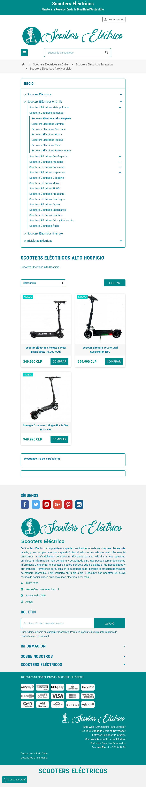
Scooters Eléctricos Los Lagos (47, 199)
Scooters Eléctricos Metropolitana (49, 107)
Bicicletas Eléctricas (39, 240)
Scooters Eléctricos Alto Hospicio (51, 118)
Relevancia (29, 282)
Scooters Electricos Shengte (45, 233)
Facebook (25, 504)
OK (109, 623)
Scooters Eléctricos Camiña (48, 123)
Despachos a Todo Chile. (34, 753)
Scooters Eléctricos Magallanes (47, 209)
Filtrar (114, 283)
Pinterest (68, 504)
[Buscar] (77, 52)
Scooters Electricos (39, 94)
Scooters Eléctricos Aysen (44, 204)
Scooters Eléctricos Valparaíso (47, 172)
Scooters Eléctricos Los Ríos (46, 215)
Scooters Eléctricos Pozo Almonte (51, 150)
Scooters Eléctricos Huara (47, 134)
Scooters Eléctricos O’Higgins (46, 177)
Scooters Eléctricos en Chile (44, 101)
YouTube (47, 504)
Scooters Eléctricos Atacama (46, 161)
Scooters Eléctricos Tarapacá (46, 112)
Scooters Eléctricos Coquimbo (46, 167)
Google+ (57, 504)
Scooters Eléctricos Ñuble (44, 225)
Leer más (83, 577)
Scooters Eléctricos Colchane (49, 129)
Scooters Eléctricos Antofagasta (48, 156)
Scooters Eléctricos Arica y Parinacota (51, 220)
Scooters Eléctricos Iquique (47, 139)
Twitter (36, 504)
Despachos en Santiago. (34, 757)
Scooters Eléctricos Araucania (46, 193)
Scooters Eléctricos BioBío (44, 188)
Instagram (79, 504)
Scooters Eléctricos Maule (44, 183)
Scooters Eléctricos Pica (46, 145)
